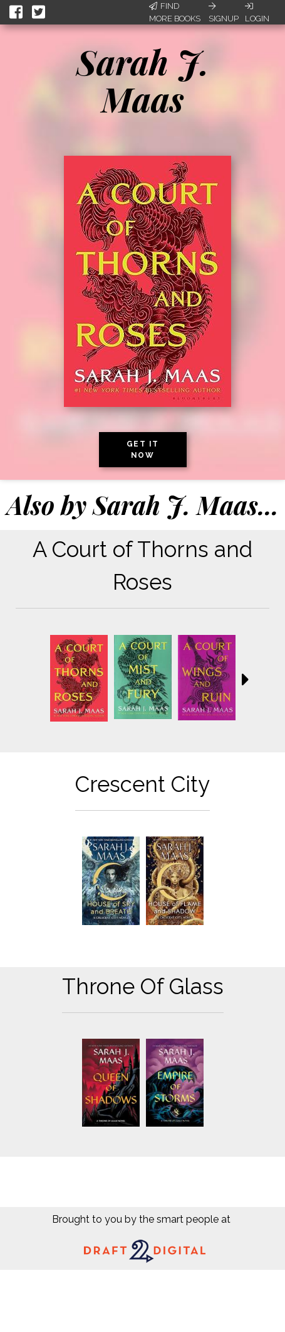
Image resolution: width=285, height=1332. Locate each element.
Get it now (143, 450)
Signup (224, 12)
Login (257, 12)
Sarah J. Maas (142, 80)
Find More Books (174, 12)
